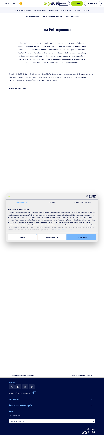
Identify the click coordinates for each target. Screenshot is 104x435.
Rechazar (22, 237)
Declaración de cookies (64, 230)
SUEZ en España (14, 399)
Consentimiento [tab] (21, 202)
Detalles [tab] (52, 202)
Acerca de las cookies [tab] (82, 202)
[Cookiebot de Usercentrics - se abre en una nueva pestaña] (87, 196)
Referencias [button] (77, 10)
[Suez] (12, 386)
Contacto (77, 3)
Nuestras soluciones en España (20, 405)
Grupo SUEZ (92, 3)
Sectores (63, 3)
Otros (11, 411)
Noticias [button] (86, 10)
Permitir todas (82, 237)
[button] (52, 4)
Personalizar (52, 237)
